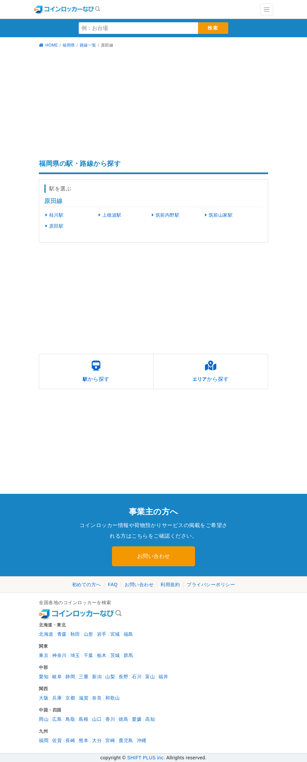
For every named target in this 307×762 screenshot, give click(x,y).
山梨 (110, 676)
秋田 (75, 634)
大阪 (44, 698)
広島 (57, 719)
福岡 (44, 740)
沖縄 (142, 740)
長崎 (70, 740)
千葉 (88, 655)
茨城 (115, 655)
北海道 (46, 634)
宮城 (115, 634)
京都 (70, 698)
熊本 (83, 740)
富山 (150, 676)
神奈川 (59, 655)
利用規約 (170, 584)
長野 (123, 676)
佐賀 (57, 740)
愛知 (44, 676)
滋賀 (83, 698)
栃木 (102, 655)
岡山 (44, 719)
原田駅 (53, 226)
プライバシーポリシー (211, 584)
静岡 (70, 676)
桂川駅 (53, 215)
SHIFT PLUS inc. (146, 757)
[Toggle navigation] (266, 9)
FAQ (113, 584)
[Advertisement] (153, 104)
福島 (128, 634)
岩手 (102, 634)
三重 (83, 676)
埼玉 (75, 655)
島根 (83, 719)
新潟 (97, 676)
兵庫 (57, 698)
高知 (150, 719)
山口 (97, 719)
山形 (88, 634)
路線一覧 (88, 45)
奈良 (97, 698)
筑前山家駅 (217, 215)
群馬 (128, 655)
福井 (163, 676)
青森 (62, 634)
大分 (97, 740)
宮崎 (110, 740)
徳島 (123, 719)
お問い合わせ (153, 556)
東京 (44, 655)
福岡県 (68, 45)
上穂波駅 (108, 215)
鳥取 (70, 719)
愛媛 (137, 719)
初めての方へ (86, 584)
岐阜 (57, 676)
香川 (110, 719)
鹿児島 (126, 740)
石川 (137, 676)
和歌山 (112, 698)
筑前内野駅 (164, 215)
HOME (48, 45)
